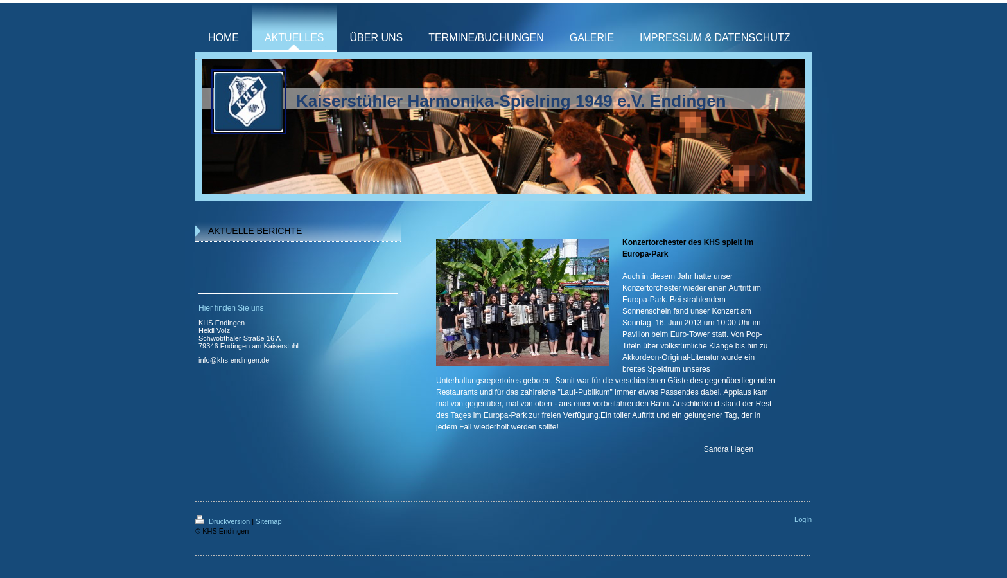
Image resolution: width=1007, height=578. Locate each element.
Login (803, 519)
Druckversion (223, 521)
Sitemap (268, 521)
